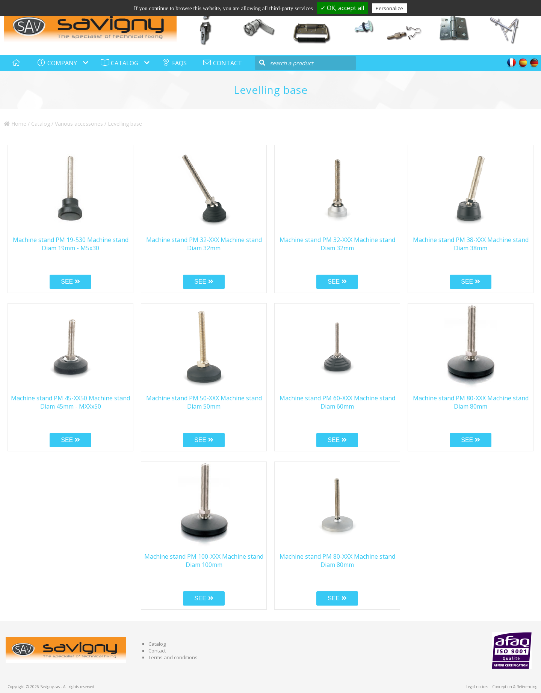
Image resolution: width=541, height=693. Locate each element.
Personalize (389, 8)
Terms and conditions (173, 657)
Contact (157, 650)
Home (15, 123)
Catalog (40, 123)
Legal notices (477, 686)
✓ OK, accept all (342, 8)
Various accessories (79, 123)
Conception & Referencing (514, 686)
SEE (70, 281)
